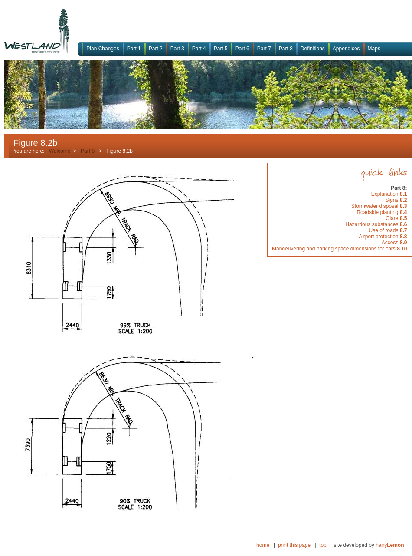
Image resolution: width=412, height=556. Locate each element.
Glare (396, 218)
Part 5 (221, 49)
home (262, 545)
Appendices (346, 49)
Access (394, 243)
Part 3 (177, 49)
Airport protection (383, 237)
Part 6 (242, 49)
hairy (390, 545)
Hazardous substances (376, 224)
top (323, 545)
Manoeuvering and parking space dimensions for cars (339, 249)
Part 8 (286, 49)
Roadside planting (381, 212)
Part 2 (156, 49)
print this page (294, 545)
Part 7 (264, 49)
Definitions (313, 49)
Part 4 (199, 49)
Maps (374, 49)
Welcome (60, 151)
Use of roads (388, 230)
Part (85, 151)
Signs (396, 200)
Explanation (389, 194)
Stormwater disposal (379, 206)
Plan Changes (102, 49)
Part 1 (134, 49)
